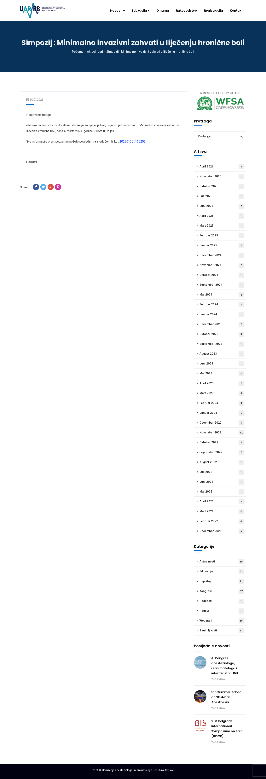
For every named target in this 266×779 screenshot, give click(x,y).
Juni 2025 (222, 206)
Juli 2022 (222, 472)
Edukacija (222, 571)
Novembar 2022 (222, 432)
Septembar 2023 (222, 344)
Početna (78, 52)
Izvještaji (222, 581)
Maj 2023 (222, 373)
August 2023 (222, 354)
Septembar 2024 (222, 285)
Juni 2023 (222, 363)
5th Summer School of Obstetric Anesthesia (226, 697)
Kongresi (222, 591)
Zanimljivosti (222, 630)
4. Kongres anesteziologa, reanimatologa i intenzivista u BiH (224, 665)
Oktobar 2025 (222, 186)
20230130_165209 (132, 141)
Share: (24, 187)
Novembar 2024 (222, 265)
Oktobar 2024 (222, 275)
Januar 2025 (222, 245)
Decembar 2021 (222, 531)
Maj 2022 (222, 491)
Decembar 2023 (222, 324)
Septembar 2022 (222, 452)
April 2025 (222, 216)
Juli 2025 (222, 196)
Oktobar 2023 (222, 334)
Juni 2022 (222, 482)
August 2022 (222, 462)
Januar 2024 (222, 314)
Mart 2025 (222, 226)
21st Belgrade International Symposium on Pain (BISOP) (226, 728)
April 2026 (222, 166)
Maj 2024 (222, 294)
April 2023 (222, 383)
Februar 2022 (222, 521)
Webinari (222, 621)
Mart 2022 (222, 511)
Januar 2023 (222, 413)
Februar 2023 (222, 403)
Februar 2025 (222, 235)
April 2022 (222, 501)
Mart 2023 (222, 393)
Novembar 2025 (222, 176)
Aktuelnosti (95, 52)
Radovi (222, 611)
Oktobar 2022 (222, 442)
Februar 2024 (222, 304)
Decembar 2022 (222, 423)
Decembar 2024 (222, 255)
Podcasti (222, 601)
